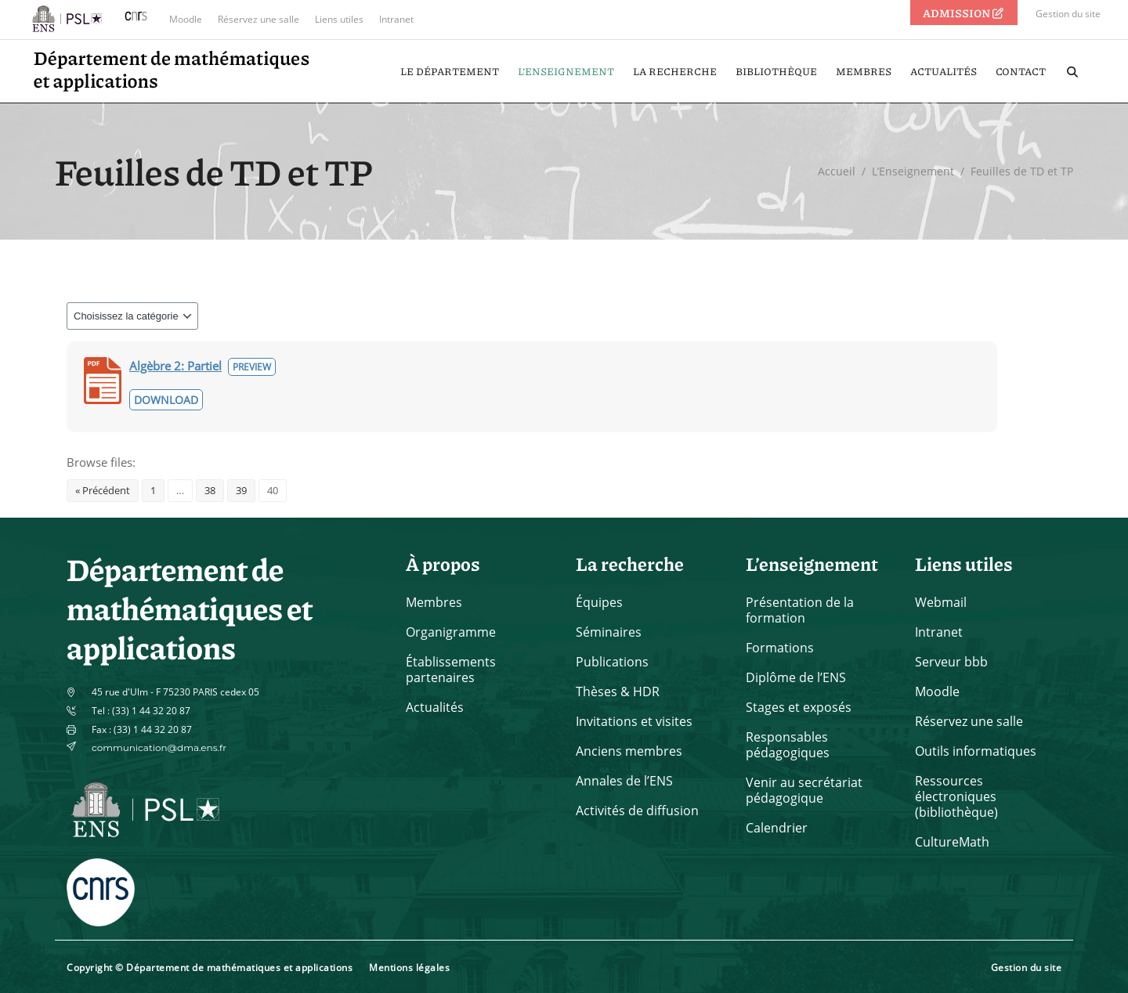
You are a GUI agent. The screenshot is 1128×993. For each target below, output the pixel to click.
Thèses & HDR (618, 691)
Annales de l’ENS (624, 780)
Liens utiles (339, 19)
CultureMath (952, 841)
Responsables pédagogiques (788, 744)
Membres (434, 602)
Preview (252, 367)
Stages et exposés (798, 707)
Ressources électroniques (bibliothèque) (956, 796)
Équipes (599, 602)
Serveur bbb (951, 661)
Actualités (435, 707)
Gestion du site (1068, 13)
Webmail (941, 602)
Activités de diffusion (637, 810)
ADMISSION (964, 12)
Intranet (396, 19)
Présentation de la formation (800, 610)
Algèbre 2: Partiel (175, 366)
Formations (780, 647)
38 (209, 490)
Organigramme (451, 632)
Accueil (836, 171)
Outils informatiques (975, 751)
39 (241, 490)
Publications (612, 661)
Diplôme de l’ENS (796, 677)
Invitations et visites (634, 721)
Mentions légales (409, 967)
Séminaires (609, 632)
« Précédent (102, 490)
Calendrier (777, 827)
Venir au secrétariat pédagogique (804, 790)
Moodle (185, 19)
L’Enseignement (913, 171)
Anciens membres (629, 751)
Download (166, 399)
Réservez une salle (258, 19)
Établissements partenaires (451, 669)
